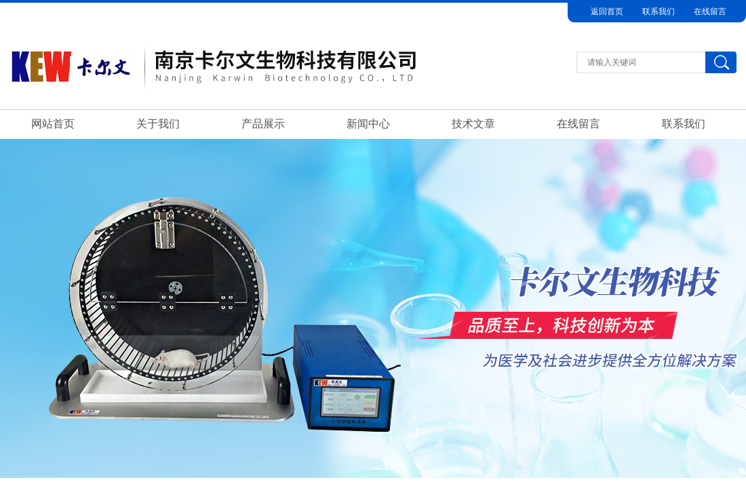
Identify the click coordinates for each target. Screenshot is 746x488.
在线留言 (710, 11)
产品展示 (263, 123)
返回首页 (607, 11)
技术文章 (473, 123)
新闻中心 (368, 123)
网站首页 (53, 123)
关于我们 (158, 123)
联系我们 (658, 11)
